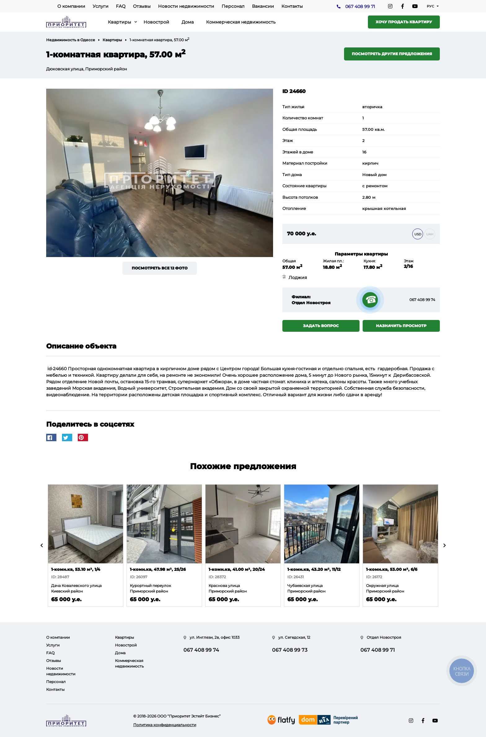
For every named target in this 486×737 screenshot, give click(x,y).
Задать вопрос (321, 325)
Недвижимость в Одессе (70, 40)
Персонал (233, 6)
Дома (188, 22)
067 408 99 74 (422, 299)
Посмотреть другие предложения (392, 53)
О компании (71, 6)
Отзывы (142, 6)
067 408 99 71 (360, 6)
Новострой (156, 22)
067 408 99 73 (289, 650)
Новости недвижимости (186, 6)
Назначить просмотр (401, 325)
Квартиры (119, 22)
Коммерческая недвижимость (241, 22)
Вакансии (263, 6)
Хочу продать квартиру (404, 22)
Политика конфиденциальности (164, 724)
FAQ (121, 6)
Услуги (100, 6)
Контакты (292, 6)
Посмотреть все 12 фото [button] (160, 268)
